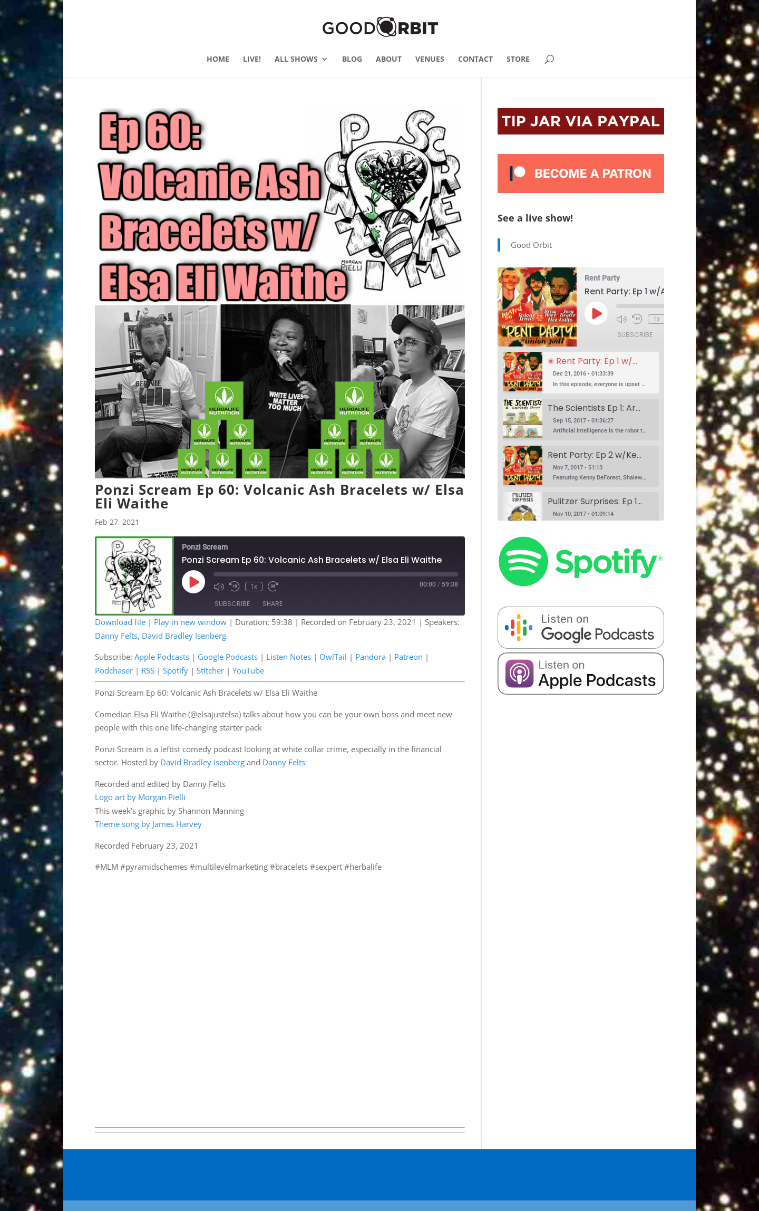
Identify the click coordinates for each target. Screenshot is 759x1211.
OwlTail (333, 656)
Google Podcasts (228, 656)
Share (272, 603)
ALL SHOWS (296, 59)
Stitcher (210, 670)
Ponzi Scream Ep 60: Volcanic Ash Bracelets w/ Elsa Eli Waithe (279, 496)
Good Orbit (531, 244)
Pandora (370, 656)
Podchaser (114, 670)
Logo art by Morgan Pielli (140, 797)
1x (253, 586)
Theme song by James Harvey (148, 824)
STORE (518, 59)
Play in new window (190, 622)
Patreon (408, 656)
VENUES (429, 59)
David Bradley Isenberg (184, 635)
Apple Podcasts (161, 656)
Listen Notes (288, 656)
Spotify (175, 670)
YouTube (248, 670)
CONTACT (475, 59)
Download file (120, 622)
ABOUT (389, 59)
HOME (218, 59)
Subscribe (232, 603)
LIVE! (252, 59)
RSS (147, 670)
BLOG (352, 59)
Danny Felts (116, 635)
